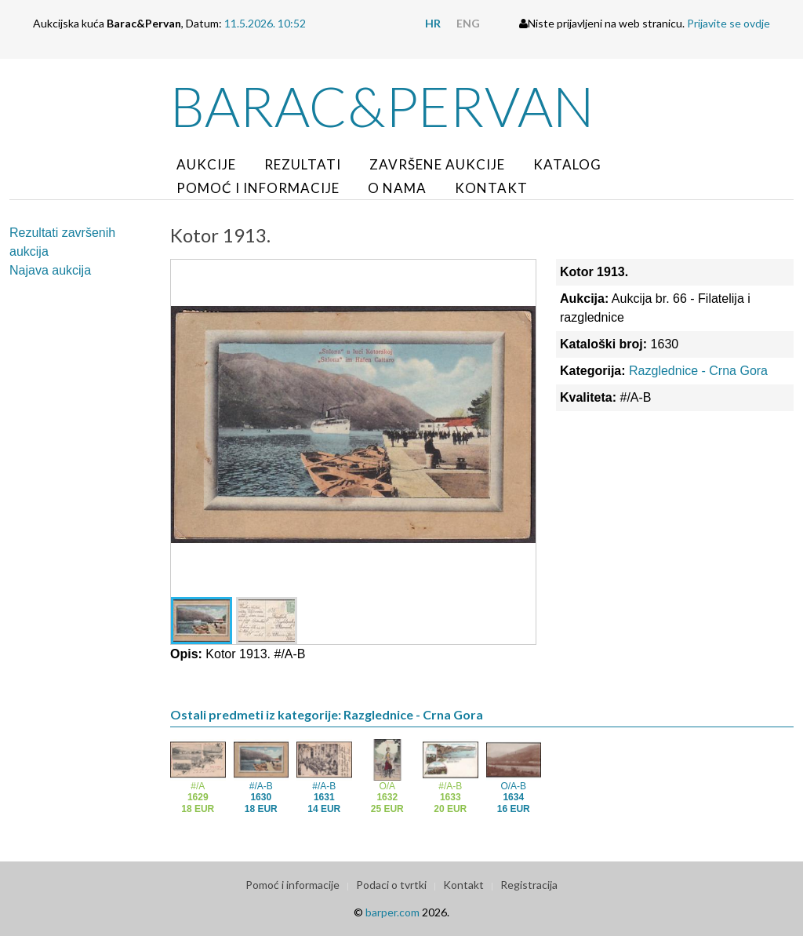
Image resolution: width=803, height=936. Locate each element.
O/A (387, 797)
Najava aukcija (50, 270)
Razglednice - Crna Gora (698, 370)
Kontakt (491, 188)
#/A (197, 797)
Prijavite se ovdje (728, 23)
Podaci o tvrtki (391, 884)
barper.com (392, 912)
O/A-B (513, 797)
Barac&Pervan (382, 106)
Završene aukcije (437, 164)
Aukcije (206, 164)
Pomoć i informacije (258, 188)
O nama (397, 188)
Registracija (529, 884)
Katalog (567, 164)
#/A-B (261, 797)
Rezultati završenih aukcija (62, 242)
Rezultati (302, 164)
